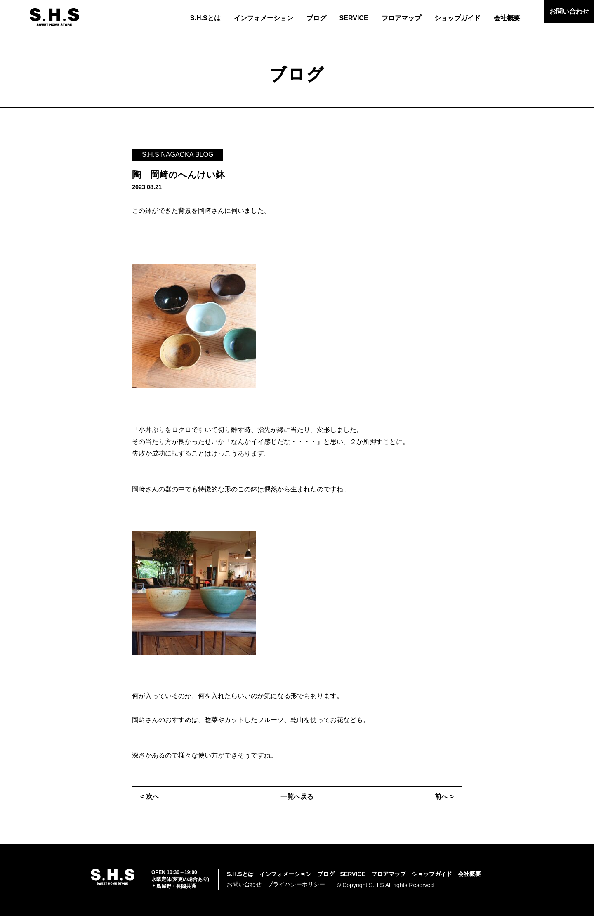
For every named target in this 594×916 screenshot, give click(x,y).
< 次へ (149, 796)
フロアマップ (401, 17)
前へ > (444, 796)
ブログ (316, 17)
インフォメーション (263, 17)
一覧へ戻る (297, 796)
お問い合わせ (569, 11)
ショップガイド (457, 17)
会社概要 (507, 17)
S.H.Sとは (205, 17)
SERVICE (353, 17)
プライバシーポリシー (296, 884)
